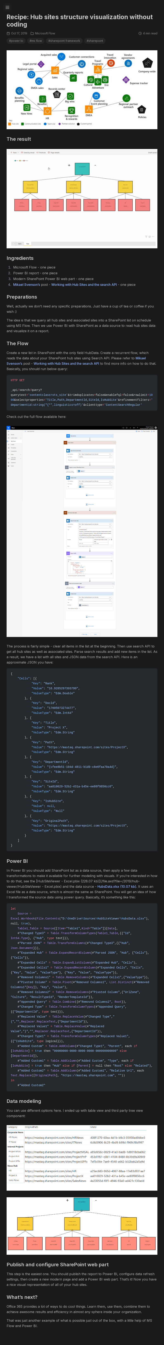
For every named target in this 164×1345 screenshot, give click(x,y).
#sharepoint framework (64, 40)
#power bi (16, 40)
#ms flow (36, 40)
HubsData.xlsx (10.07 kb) (116, 886)
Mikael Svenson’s (26, 285)
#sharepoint (95, 40)
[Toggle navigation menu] (7, 7)
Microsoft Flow (42, 33)
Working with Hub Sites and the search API (84, 285)
